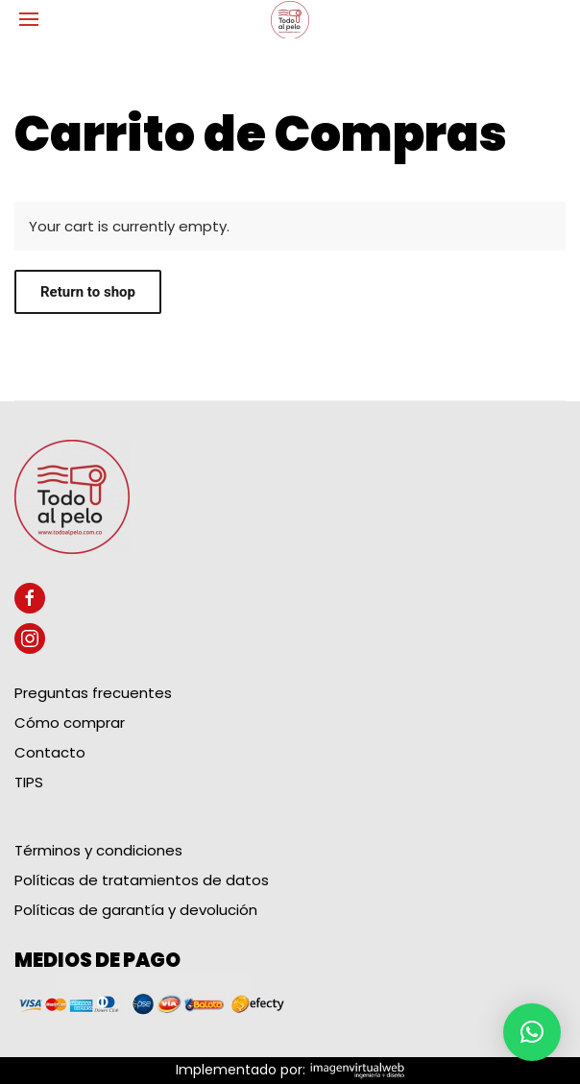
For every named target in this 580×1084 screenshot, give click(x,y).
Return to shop (87, 291)
